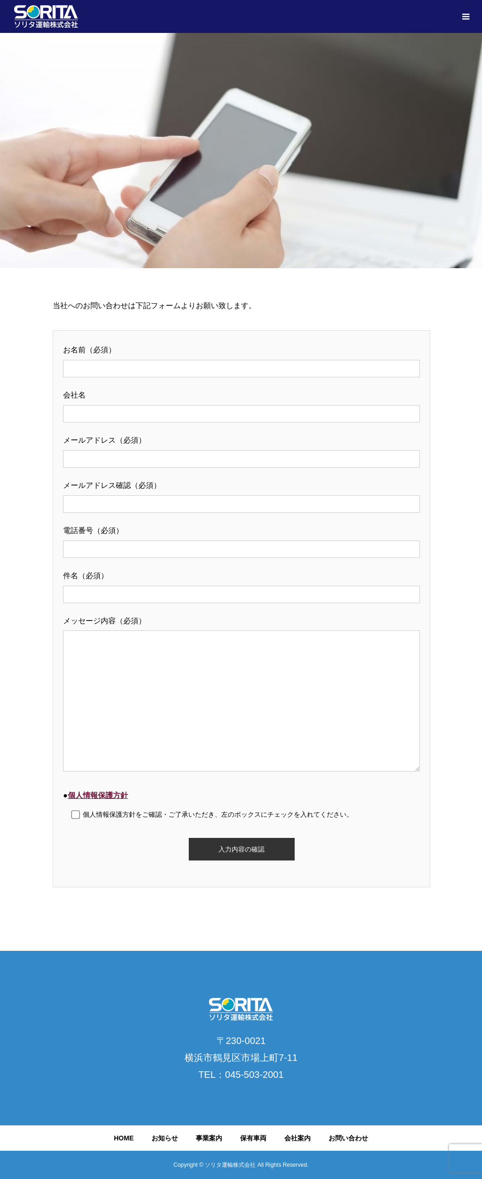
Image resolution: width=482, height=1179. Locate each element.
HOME (124, 1138)
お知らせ (165, 1138)
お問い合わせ (348, 1138)
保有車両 (253, 1138)
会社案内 (297, 1138)
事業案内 (209, 1138)
